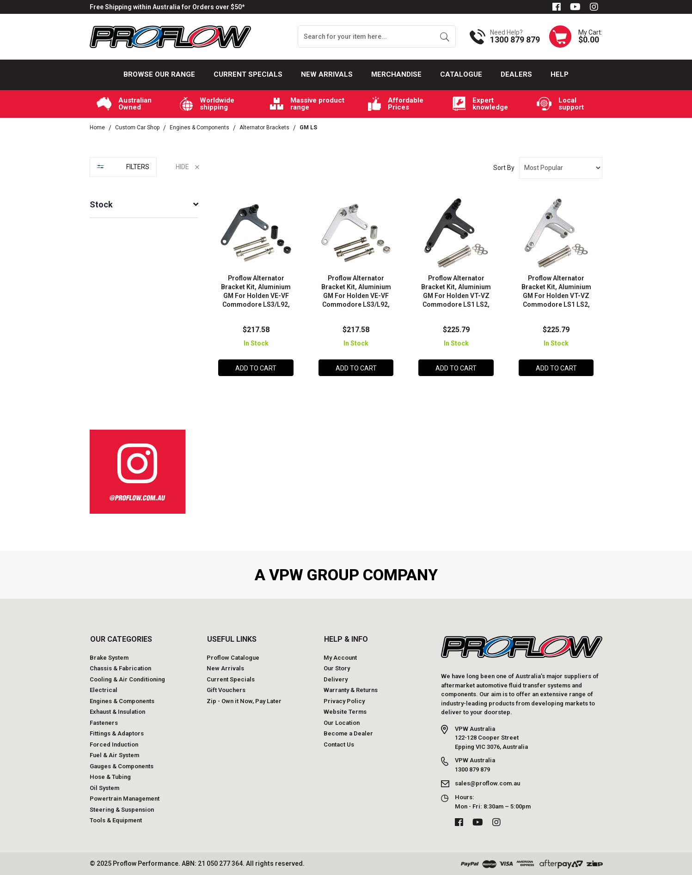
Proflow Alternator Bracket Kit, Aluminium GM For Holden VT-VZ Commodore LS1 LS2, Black (456, 295)
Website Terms (345, 711)
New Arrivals (327, 74)
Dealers (516, 74)
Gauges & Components (121, 766)
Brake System (109, 657)
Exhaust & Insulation (117, 711)
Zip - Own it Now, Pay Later (244, 701)
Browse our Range (159, 74)
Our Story (337, 668)
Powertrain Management (124, 798)
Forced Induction (114, 744)
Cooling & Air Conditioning (127, 679)
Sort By (503, 167)
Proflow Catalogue (233, 657)
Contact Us (339, 744)
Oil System (104, 787)
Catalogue (461, 74)
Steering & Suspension (122, 809)
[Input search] (366, 36)
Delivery (336, 679)
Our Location (342, 722)
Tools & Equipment (116, 820)
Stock (101, 204)
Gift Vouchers (226, 690)
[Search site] (444, 36)
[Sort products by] (560, 168)
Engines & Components (122, 701)
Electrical (103, 690)
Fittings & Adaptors (117, 733)
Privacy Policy (344, 701)
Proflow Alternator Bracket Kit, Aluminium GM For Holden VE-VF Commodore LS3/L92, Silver (356, 295)
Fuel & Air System (114, 755)
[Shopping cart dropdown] (575, 36)
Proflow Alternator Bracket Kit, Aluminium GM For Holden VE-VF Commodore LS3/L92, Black (256, 295)
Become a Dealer (348, 733)
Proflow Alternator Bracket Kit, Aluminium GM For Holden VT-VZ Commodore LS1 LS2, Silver (556, 295)
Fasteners (104, 722)
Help (560, 74)
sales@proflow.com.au (487, 783)
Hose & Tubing (110, 776)
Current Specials (248, 74)
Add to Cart (255, 368)
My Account (340, 657)
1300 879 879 (515, 39)
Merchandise (396, 74)
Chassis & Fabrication (120, 668)
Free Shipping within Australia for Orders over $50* (167, 7)
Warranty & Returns (351, 690)
